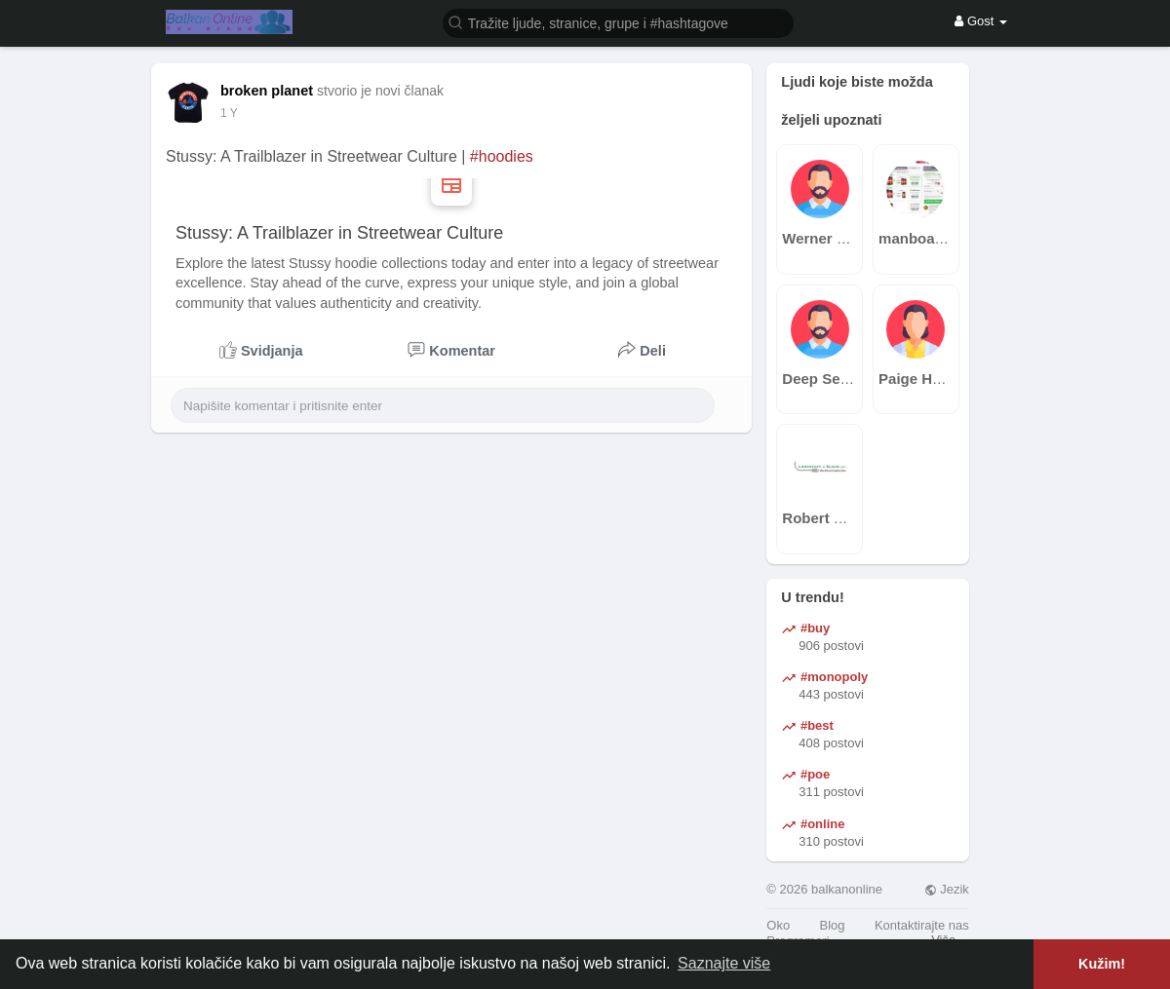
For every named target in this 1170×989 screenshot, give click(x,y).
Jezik (946, 889)
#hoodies (501, 156)
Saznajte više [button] (724, 963)
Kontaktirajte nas (922, 925)
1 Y (229, 113)
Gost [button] (981, 21)
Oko (778, 925)
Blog (832, 925)
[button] (618, 22)
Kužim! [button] (1101, 963)
